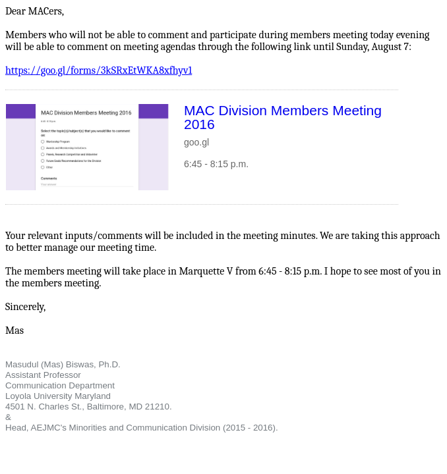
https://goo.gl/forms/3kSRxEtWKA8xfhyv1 (98, 70)
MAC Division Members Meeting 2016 (283, 117)
